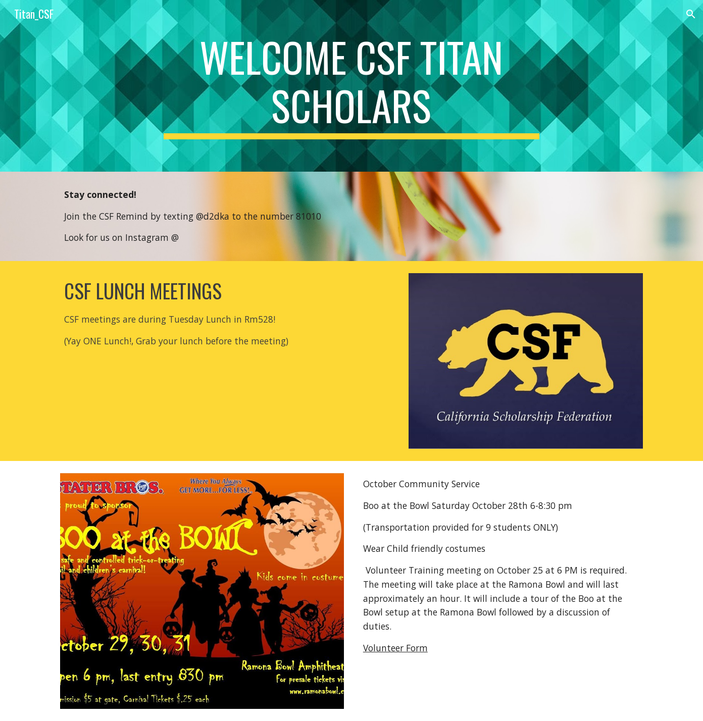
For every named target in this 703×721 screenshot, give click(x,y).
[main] (351, 85)
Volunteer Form (395, 648)
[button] (691, 14)
